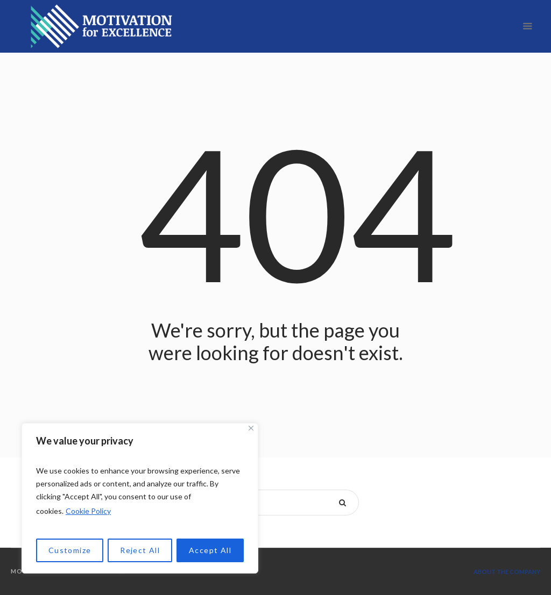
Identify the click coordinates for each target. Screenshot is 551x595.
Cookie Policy (88, 510)
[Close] (251, 428)
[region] (140, 498)
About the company (507, 571)
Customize (69, 550)
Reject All (140, 550)
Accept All (210, 550)
